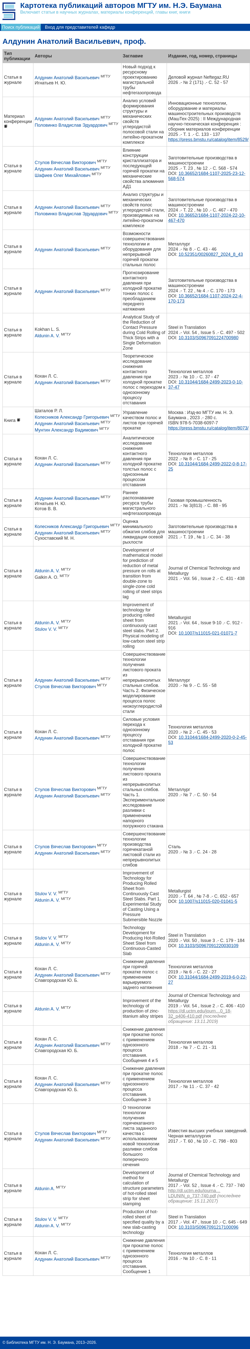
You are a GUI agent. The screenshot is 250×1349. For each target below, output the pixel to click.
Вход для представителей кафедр (80, 27)
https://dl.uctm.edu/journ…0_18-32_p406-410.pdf (199, 1014)
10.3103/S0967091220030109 (208, 945)
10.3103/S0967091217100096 (208, 1227)
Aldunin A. (45, 1188)
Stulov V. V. (46, 629)
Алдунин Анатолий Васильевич (67, 77)
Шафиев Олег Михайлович (62, 175)
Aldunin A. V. (47, 335)
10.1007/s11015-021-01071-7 (208, 633)
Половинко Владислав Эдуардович (71, 125)
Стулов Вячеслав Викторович (65, 162)
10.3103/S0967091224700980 (208, 337)
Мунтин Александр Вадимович (66, 430)
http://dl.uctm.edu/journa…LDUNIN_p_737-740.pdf (194, 1193)
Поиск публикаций (21, 27)
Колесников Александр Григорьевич (72, 417)
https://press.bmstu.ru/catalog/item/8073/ (208, 428)
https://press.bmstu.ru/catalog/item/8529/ (208, 139)
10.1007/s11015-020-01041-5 (208, 901)
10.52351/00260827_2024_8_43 (211, 254)
